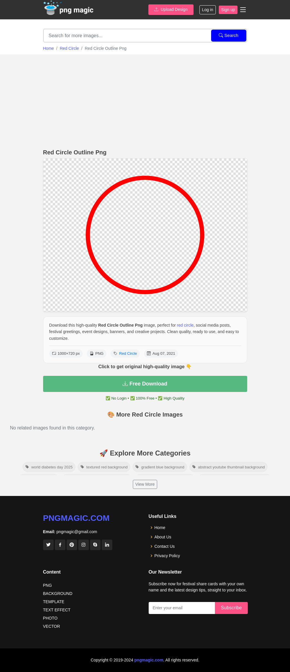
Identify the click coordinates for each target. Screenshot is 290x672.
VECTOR (51, 626)
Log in (207, 9)
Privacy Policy (167, 556)
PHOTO (50, 618)
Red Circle (69, 48)
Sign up (228, 9)
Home (48, 48)
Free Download (145, 384)
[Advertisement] (145, 100)
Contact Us (165, 546)
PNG (47, 585)
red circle (185, 325)
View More (145, 484)
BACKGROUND (57, 593)
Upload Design (171, 9)
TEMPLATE (54, 602)
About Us (163, 537)
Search (228, 35)
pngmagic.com (76, 518)
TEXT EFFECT (57, 610)
